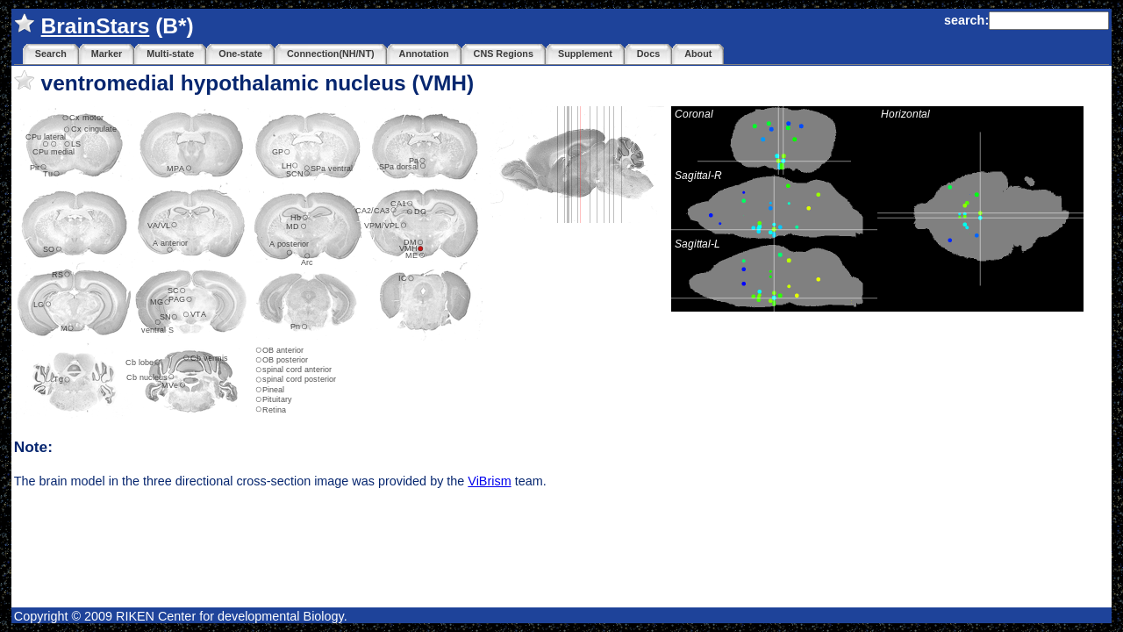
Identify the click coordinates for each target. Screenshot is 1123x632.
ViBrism (489, 481)
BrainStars (95, 26)
